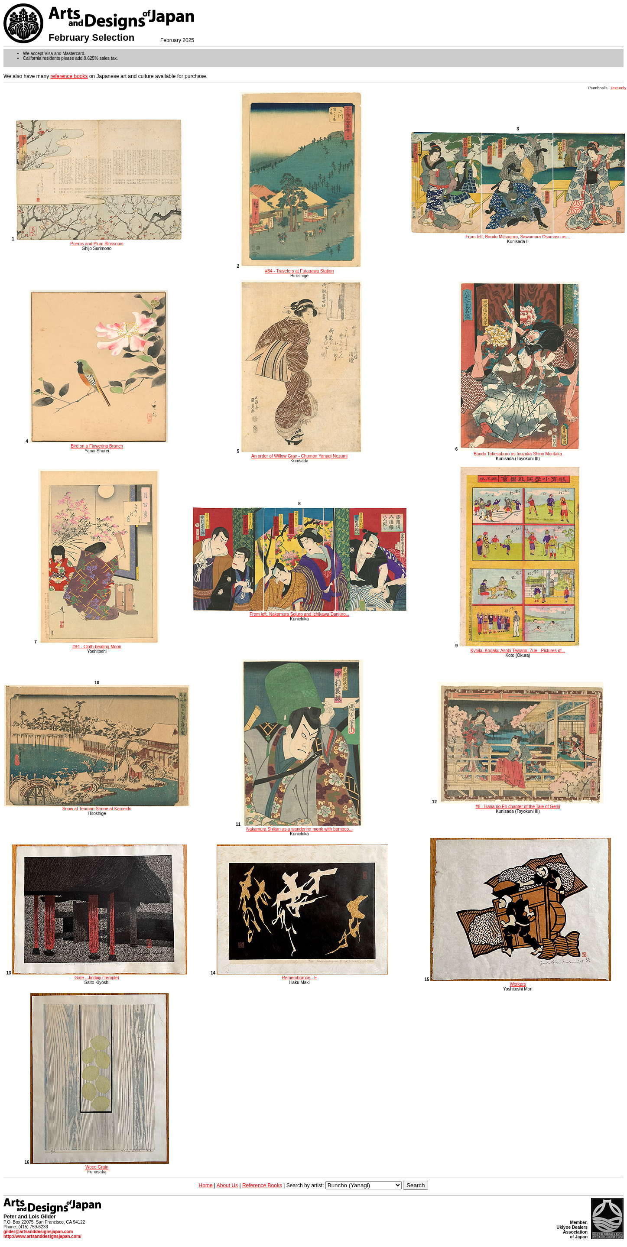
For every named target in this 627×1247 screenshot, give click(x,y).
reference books (69, 76)
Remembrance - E (302, 975)
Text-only (618, 88)
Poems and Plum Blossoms (99, 241)
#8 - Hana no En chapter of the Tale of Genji (521, 804)
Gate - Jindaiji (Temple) (99, 975)
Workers (520, 982)
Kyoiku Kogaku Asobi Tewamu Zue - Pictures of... (519, 648)
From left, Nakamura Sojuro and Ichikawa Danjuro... (299, 612)
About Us (227, 1185)
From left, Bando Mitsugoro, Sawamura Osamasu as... (517, 235)
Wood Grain (99, 1164)
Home (206, 1185)
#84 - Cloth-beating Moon (98, 644)
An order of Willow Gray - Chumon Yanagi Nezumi (301, 453)
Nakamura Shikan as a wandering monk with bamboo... (302, 826)
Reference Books (262, 1185)
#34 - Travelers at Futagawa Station (301, 268)
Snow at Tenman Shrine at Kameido (96, 806)
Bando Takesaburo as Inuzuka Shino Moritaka (519, 451)
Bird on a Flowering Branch (98, 443)
